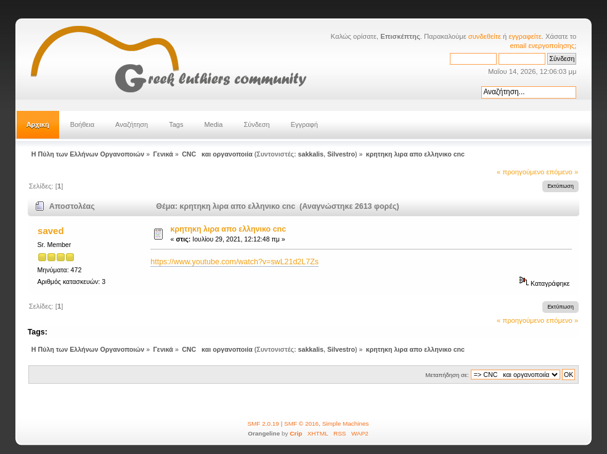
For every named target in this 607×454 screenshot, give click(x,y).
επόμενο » (562, 172)
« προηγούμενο (520, 172)
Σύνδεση (256, 124)
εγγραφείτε (524, 36)
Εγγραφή (304, 124)
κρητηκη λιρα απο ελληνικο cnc (229, 229)
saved (50, 230)
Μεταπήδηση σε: (446, 374)
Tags (176, 124)
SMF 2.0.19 (263, 423)
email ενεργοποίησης (542, 45)
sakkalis (311, 154)
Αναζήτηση (131, 124)
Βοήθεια (82, 124)
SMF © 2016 (301, 423)
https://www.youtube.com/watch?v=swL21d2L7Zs (234, 261)
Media (213, 124)
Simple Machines (345, 423)
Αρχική (37, 124)
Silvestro (341, 154)
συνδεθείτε (484, 36)
